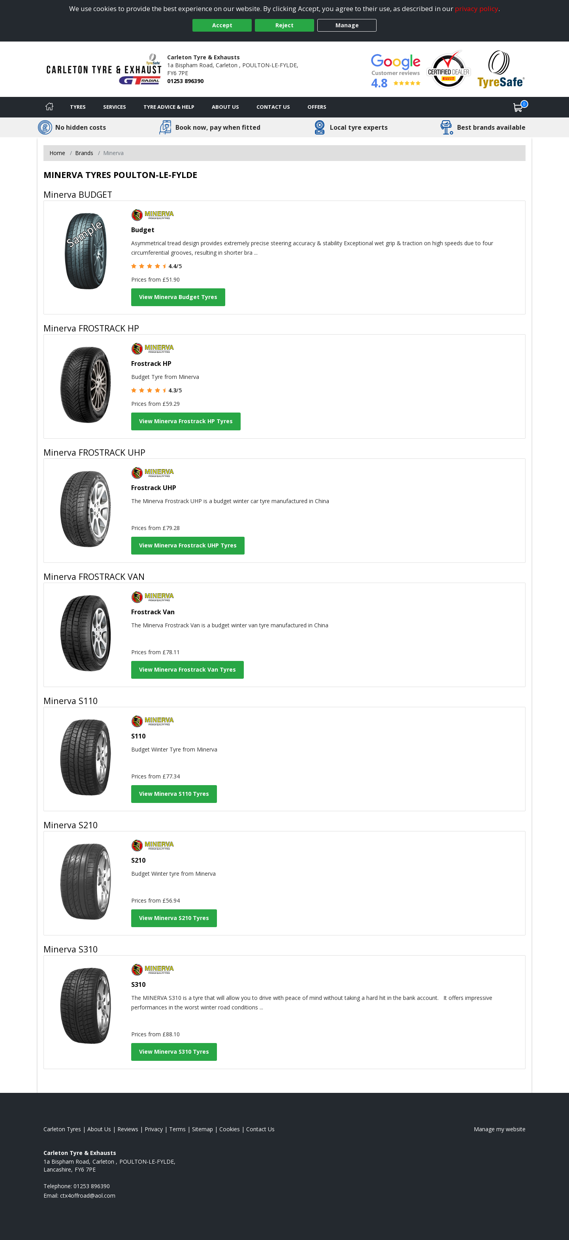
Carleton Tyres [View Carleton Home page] (62, 1129)
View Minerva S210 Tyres (174, 918)
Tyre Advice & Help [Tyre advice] (168, 106)
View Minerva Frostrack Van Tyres (187, 669)
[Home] (49, 107)
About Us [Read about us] (99, 1129)
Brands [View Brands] (84, 153)
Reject (284, 25)
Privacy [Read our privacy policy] (154, 1129)
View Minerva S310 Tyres (174, 1051)
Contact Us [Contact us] (273, 106)
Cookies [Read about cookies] (229, 1129)
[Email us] (87, 1195)
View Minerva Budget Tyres (178, 297)
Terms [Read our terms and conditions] (177, 1129)
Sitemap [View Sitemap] (202, 1129)
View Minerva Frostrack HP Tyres (186, 421)
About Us (225, 106)
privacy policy (476, 8)
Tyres (78, 106)
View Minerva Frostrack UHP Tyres (188, 545)
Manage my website (500, 1129)
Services (114, 106)
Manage (347, 25)
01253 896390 (185, 81)
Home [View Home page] (57, 153)
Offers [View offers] (316, 106)
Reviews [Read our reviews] (127, 1129)
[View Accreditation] (448, 68)
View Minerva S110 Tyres (174, 793)
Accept (222, 25)
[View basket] (518, 107)
